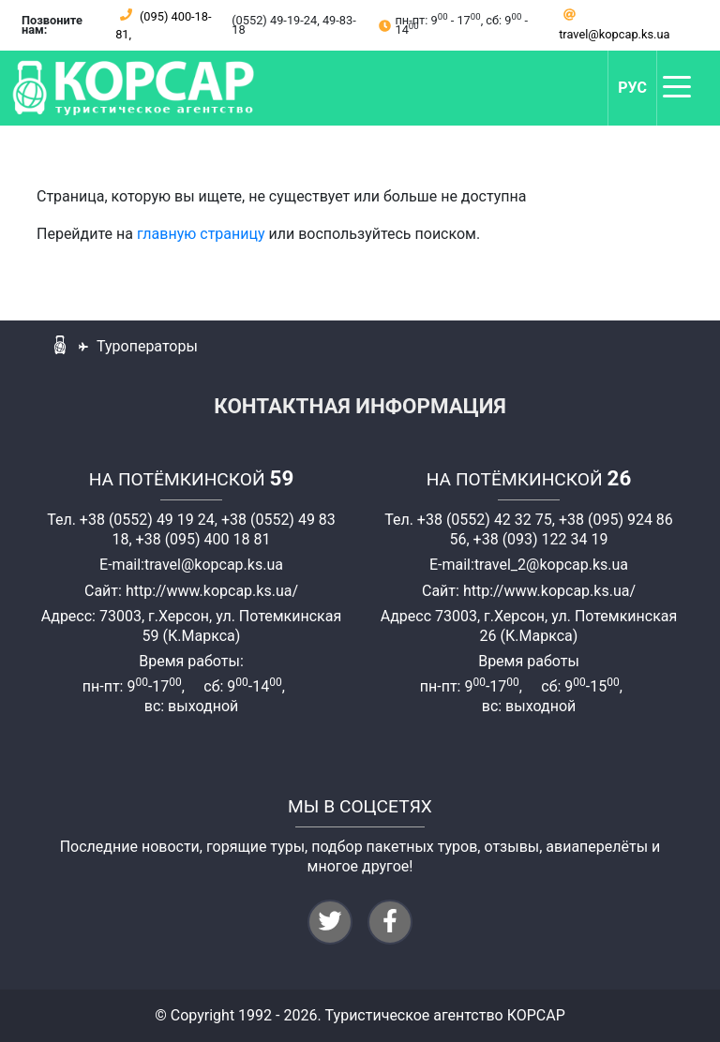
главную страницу (201, 234)
